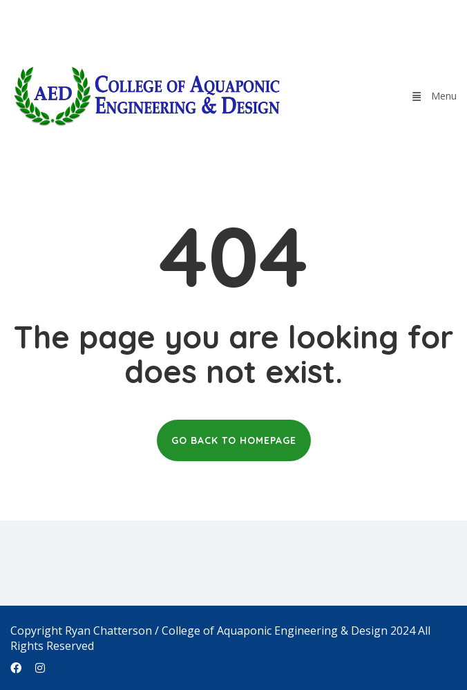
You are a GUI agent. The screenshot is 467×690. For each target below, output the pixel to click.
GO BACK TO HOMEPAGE (233, 440)
